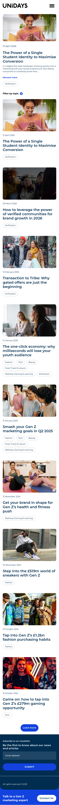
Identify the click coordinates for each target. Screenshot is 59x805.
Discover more (10, 77)
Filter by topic (13, 93)
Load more (29, 727)
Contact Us (47, 798)
